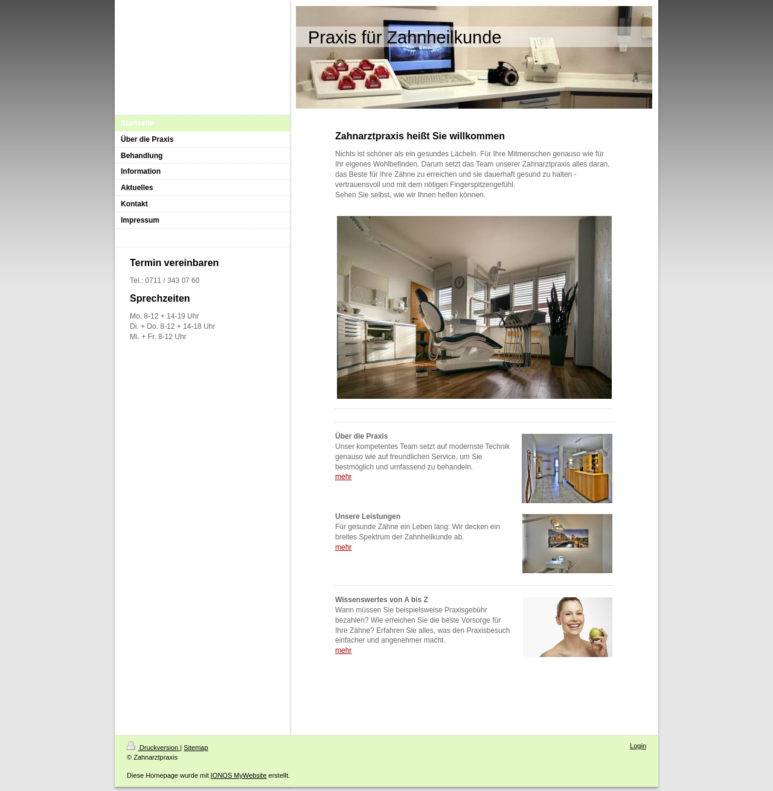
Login (638, 745)
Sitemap (196, 747)
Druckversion (153, 747)
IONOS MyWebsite (239, 775)
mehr (343, 476)
